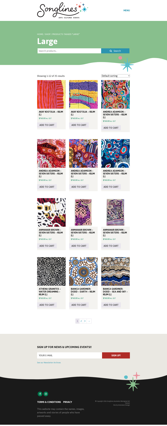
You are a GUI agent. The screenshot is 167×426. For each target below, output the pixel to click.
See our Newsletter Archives (49, 363)
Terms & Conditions (49, 402)
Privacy (67, 402)
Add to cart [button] (46, 125)
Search (115, 51)
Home (40, 34)
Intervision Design (124, 405)
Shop (47, 34)
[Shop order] (115, 75)
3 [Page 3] (84, 321)
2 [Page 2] (81, 321)
